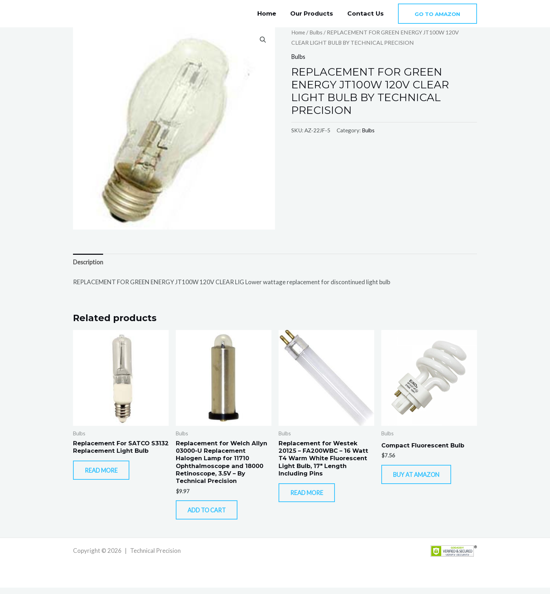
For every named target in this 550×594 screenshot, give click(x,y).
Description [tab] (88, 262)
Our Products (314, 13)
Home (272, 13)
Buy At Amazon (423, 477)
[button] (437, 14)
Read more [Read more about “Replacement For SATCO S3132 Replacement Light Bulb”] (107, 481)
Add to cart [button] (212, 514)
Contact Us (366, 13)
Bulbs (317, 32)
